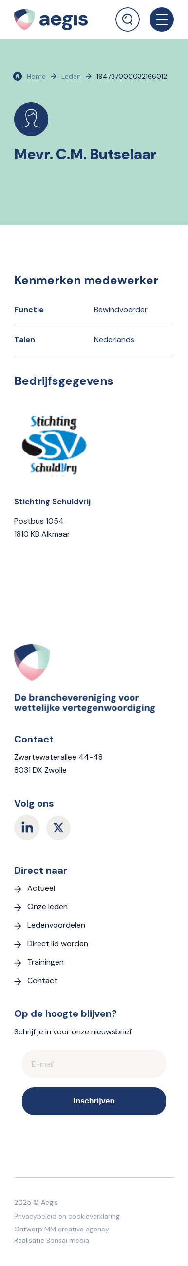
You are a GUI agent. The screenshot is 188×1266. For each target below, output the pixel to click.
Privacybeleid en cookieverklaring (67, 1216)
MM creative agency (76, 1229)
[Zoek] (127, 19)
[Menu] (157, 19)
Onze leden (47, 907)
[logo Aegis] (58, 19)
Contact (42, 981)
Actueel (41, 888)
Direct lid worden (57, 944)
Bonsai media (67, 1240)
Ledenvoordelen (56, 925)
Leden (71, 76)
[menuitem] (127, 16)
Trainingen (45, 962)
